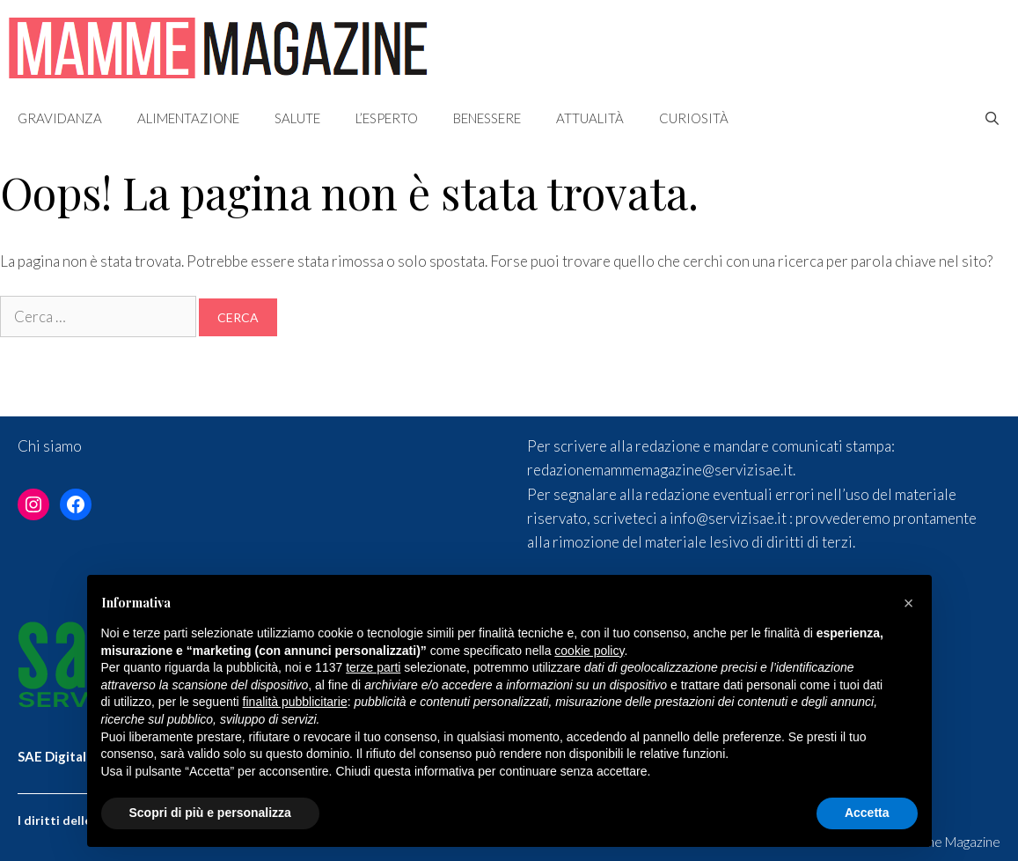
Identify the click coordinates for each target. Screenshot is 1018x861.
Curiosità (694, 118)
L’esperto (386, 118)
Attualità (590, 118)
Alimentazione (188, 118)
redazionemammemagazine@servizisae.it (660, 469)
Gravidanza (60, 118)
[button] (909, 603)
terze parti (373, 667)
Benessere (487, 118)
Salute (297, 118)
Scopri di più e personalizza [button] (210, 813)
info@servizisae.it (728, 518)
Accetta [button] (867, 813)
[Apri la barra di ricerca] (992, 118)
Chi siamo (50, 446)
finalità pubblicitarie (295, 702)
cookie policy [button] (589, 651)
